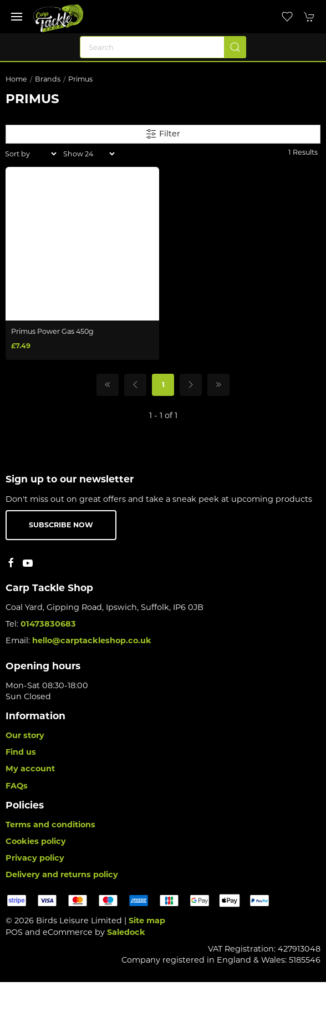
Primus (80, 79)
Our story (25, 735)
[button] (16, 16)
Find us (21, 752)
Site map (147, 920)
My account (30, 769)
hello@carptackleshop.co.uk (91, 640)
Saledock (126, 932)
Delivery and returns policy (62, 874)
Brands (47, 79)
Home (16, 79)
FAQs (17, 786)
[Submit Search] (235, 47)
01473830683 (48, 624)
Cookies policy (36, 841)
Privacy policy (35, 858)
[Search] (163, 47)
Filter (163, 134)
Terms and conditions (50, 825)
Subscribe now (61, 525)
